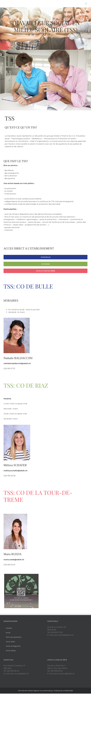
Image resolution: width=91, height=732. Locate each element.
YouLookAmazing (46, 690)
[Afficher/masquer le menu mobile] (86, 3)
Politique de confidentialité (63, 690)
